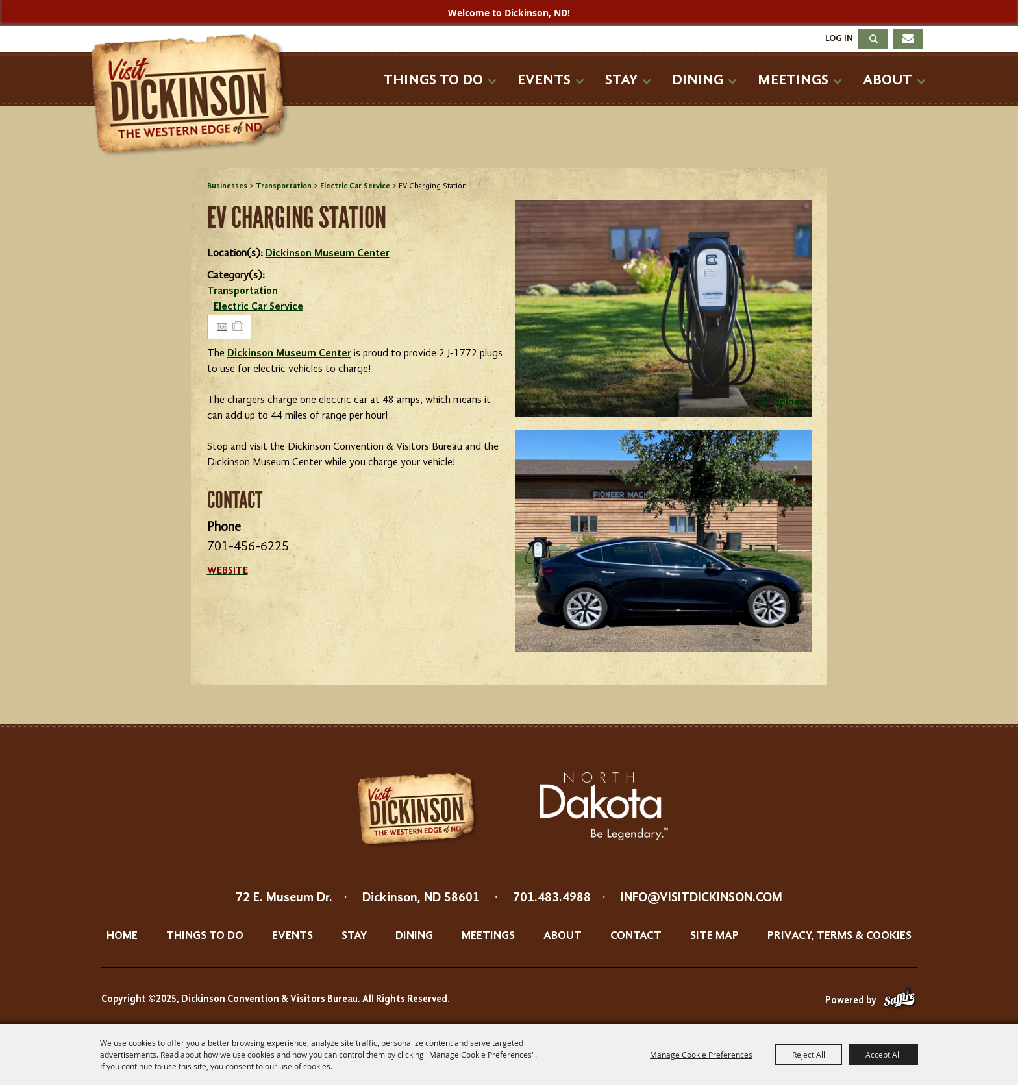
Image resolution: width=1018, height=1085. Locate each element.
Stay (621, 80)
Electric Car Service (356, 186)
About (887, 80)
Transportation (284, 186)
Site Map (714, 936)
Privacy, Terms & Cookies (839, 936)
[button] (663, 308)
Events (544, 80)
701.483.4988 (552, 898)
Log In (839, 38)
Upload (789, 402)
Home (122, 936)
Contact (636, 936)
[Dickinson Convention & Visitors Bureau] (193, 95)
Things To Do (433, 80)
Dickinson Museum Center (328, 254)
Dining (697, 80)
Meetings (793, 80)
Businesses (227, 186)
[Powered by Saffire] (899, 1001)
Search (873, 39)
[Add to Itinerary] (238, 327)
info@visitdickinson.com (701, 898)
